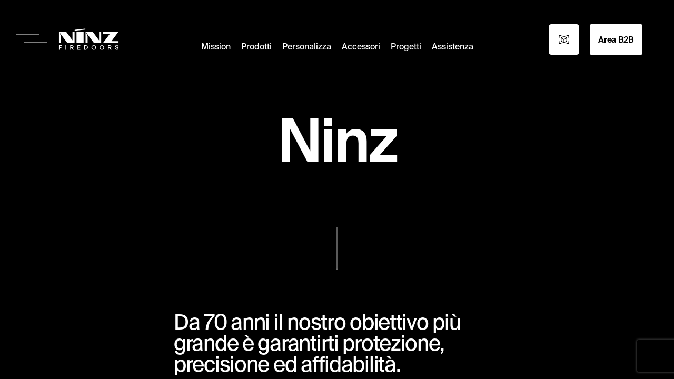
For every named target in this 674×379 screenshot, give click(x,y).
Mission (216, 46)
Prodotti (256, 46)
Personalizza (306, 46)
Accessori (361, 46)
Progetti (406, 46)
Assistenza (452, 46)
